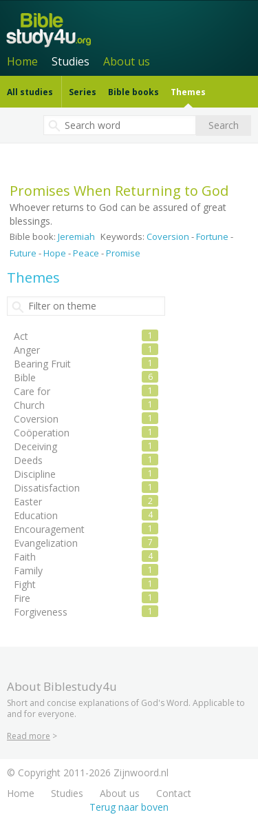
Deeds (28, 460)
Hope (54, 253)
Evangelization (46, 542)
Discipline (35, 474)
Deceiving (35, 446)
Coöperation (41, 432)
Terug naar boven (129, 807)
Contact (173, 793)
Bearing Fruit (42, 363)
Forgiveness (40, 611)
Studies (70, 61)
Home (22, 61)
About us (126, 61)
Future (23, 253)
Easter (28, 501)
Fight (25, 584)
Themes (188, 92)
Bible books (133, 92)
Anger (27, 349)
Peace (86, 253)
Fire (22, 598)
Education (36, 515)
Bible (25, 377)
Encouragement (49, 529)
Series (82, 92)
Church (29, 405)
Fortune (212, 236)
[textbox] (119, 125)
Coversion (168, 236)
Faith (25, 556)
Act (21, 336)
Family (28, 570)
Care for (32, 391)
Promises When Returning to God (119, 190)
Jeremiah (76, 236)
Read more (28, 736)
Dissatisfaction (47, 487)
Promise (123, 253)
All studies (30, 92)
